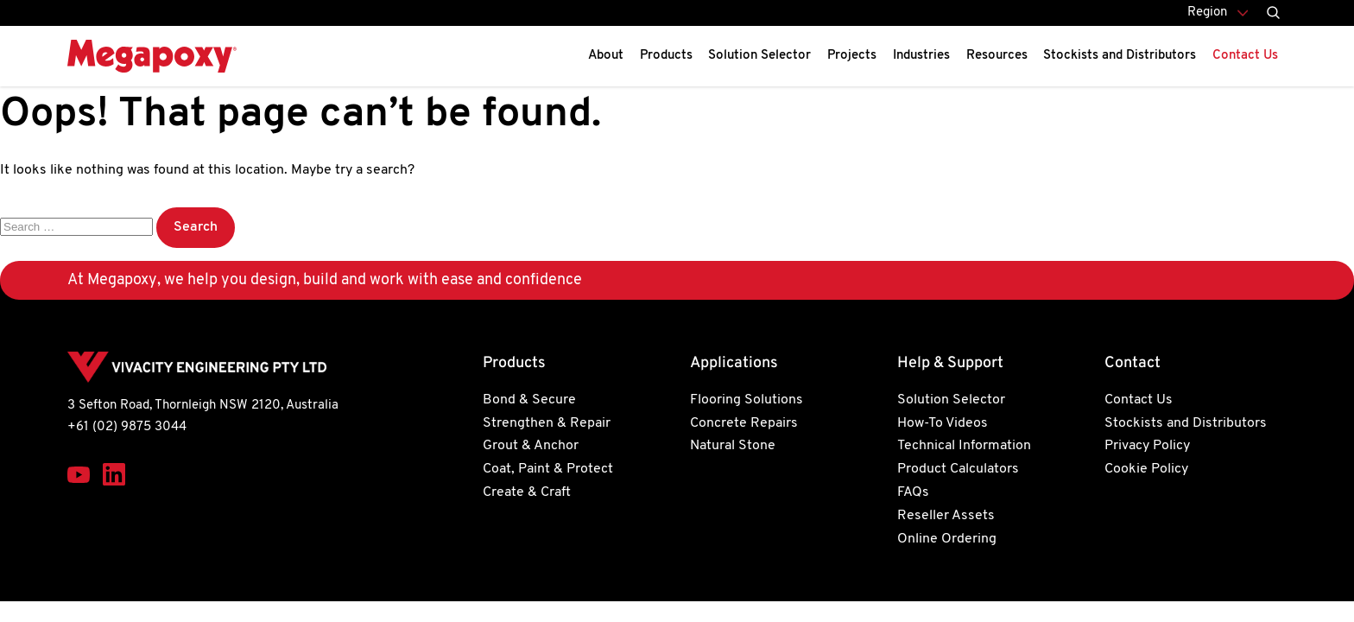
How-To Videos (942, 423)
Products (666, 55)
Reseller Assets (946, 516)
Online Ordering (947, 539)
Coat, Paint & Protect (548, 469)
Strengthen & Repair (547, 423)
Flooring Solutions (746, 400)
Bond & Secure (529, 400)
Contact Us (1245, 55)
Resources (997, 55)
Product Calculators (958, 469)
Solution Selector (759, 55)
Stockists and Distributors (1119, 55)
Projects (851, 55)
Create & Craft (527, 492)
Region (1207, 12)
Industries (921, 55)
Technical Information (964, 446)
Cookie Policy (1146, 469)
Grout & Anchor (531, 446)
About (605, 55)
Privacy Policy (1147, 446)
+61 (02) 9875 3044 (127, 427)
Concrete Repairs (744, 423)
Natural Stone (732, 446)
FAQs (913, 492)
